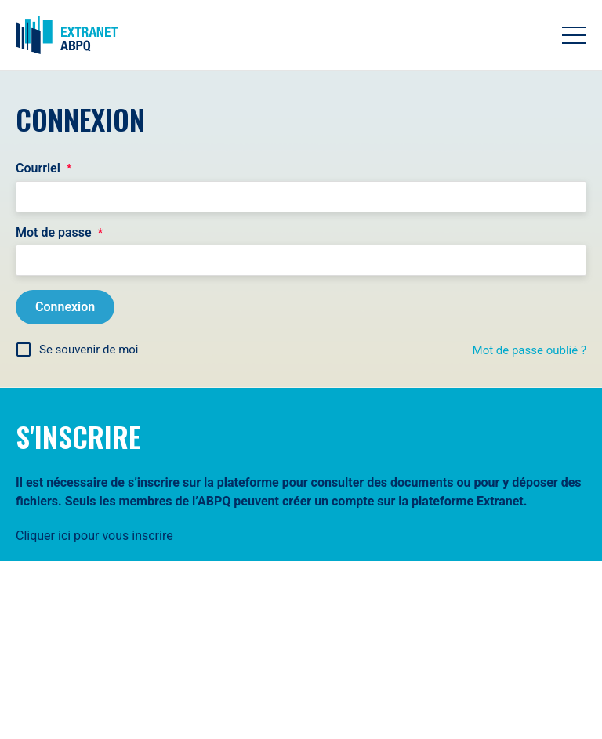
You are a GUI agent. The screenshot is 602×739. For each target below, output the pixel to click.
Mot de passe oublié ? (529, 350)
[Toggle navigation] (573, 35)
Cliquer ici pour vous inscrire (94, 535)
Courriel (43, 168)
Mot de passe (59, 233)
